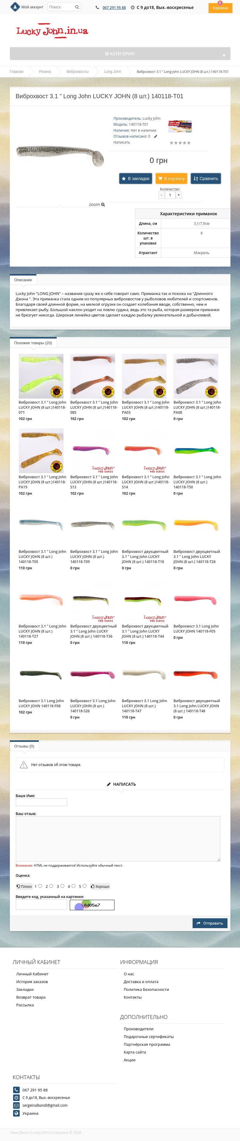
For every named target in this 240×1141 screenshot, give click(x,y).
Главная (17, 72)
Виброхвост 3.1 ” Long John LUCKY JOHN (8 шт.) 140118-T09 (94, 556)
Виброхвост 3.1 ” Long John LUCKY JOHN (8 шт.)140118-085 (94, 407)
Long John (112, 72)
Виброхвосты (77, 72)
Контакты (133, 997)
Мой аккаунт (32, 7)
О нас (129, 974)
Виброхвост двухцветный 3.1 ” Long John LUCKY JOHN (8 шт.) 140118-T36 (93, 631)
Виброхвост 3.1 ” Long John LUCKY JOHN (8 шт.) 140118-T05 (42, 556)
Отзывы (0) (24, 746)
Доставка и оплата (141, 981)
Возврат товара (31, 997)
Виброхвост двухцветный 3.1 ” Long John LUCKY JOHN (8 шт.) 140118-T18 (145, 556)
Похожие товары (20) (33, 343)
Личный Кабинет (32, 974)
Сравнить (208, 178)
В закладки (138, 178)
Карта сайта (135, 1052)
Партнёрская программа (147, 1044)
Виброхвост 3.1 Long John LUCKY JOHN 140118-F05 (196, 629)
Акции (130, 1059)
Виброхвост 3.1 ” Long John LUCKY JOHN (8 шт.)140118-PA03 (146, 407)
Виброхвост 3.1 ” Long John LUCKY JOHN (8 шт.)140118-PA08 (197, 407)
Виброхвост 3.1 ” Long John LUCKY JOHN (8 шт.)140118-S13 (94, 482)
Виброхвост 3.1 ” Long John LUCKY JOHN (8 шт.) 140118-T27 (42, 631)
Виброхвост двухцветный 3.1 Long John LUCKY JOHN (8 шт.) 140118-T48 (197, 705)
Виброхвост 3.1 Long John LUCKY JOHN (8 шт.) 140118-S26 (93, 705)
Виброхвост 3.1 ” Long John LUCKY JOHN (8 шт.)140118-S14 (146, 482)
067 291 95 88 (114, 7)
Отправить (210, 923)
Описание (23, 280)
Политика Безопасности (146, 989)
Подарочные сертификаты (149, 1036)
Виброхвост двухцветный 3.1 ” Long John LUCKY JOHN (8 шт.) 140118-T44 (145, 631)
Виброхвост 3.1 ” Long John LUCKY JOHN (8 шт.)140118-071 (42, 407)
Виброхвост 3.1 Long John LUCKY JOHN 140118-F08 (41, 703)
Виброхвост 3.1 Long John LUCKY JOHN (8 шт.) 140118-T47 (144, 705)
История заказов (32, 981)
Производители (139, 1028)
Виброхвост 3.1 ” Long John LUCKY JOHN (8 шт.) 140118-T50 (197, 482)
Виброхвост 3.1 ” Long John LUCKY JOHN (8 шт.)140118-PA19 (42, 482)
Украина (31, 1113)
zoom (97, 204)
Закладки (25, 989)
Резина (45, 72)
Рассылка (25, 1005)
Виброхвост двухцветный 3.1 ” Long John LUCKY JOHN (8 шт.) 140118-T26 (197, 556)
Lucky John (151, 118)
